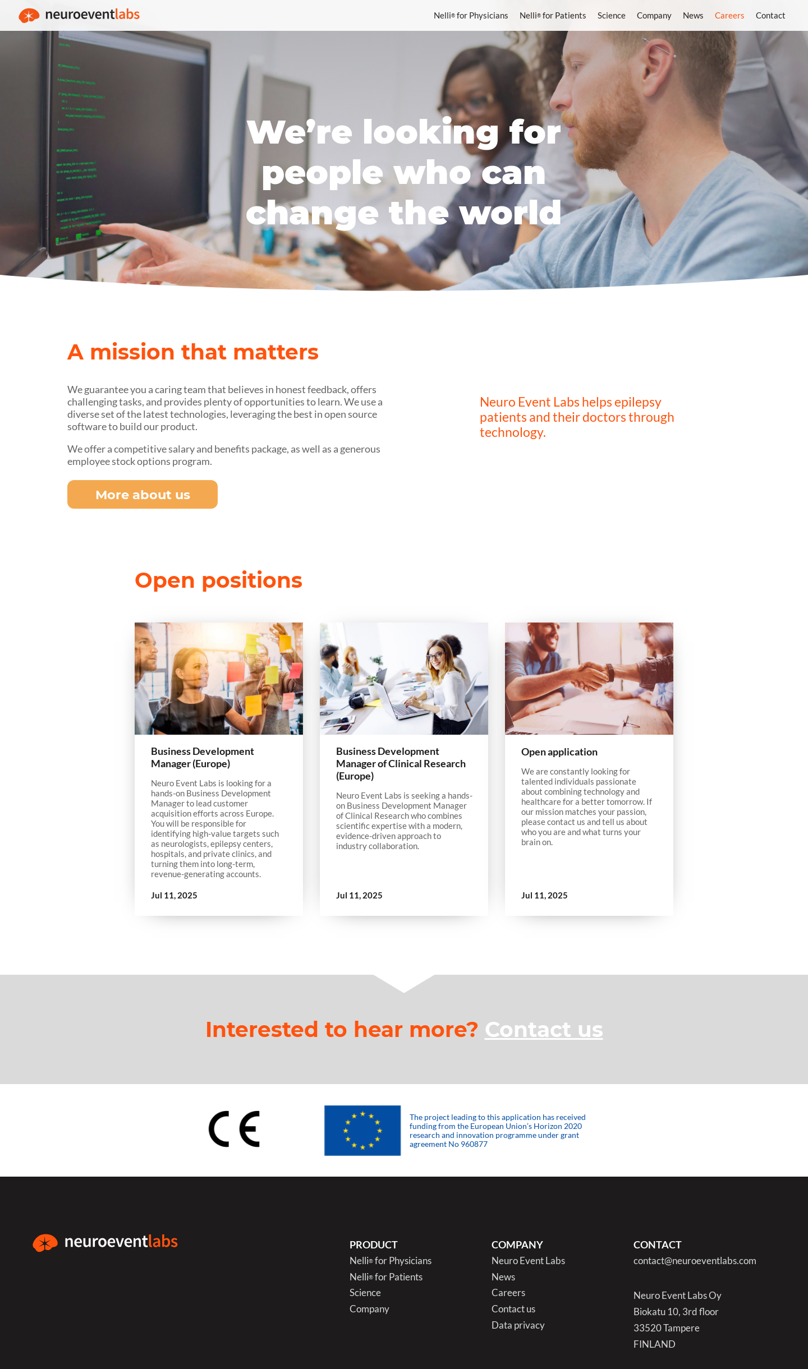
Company (654, 15)
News (693, 15)
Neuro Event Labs (528, 1261)
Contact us (544, 1029)
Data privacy (518, 1325)
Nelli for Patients (553, 15)
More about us (142, 495)
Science (612, 15)
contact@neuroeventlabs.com (694, 1261)
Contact (771, 15)
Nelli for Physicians (471, 15)
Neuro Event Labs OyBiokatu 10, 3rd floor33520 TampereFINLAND (677, 1320)
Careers (730, 15)
